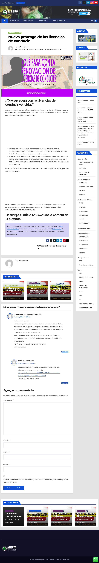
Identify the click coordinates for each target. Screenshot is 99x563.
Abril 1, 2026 (59, 519)
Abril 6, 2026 (35, 519)
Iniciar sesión (59, 21)
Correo (6, 452)
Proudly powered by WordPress (39, 559)
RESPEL (82, 253)
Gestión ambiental (86, 187)
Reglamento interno (86, 304)
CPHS (81, 281)
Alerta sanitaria (58, 511)
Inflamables (83, 240)
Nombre (7, 440)
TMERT (81, 219)
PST (80, 295)
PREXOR (82, 207)
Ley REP (82, 191)
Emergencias (82, 159)
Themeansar (65, 559)
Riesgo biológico (84, 228)
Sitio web (6, 464)
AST (80, 273)
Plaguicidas (83, 245)
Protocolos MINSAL (85, 200)
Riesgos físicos (83, 258)
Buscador (14, 21)
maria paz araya (23, 47)
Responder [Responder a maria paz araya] (65, 383)
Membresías (29, 21)
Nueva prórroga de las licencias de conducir (36, 39)
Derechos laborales (35, 511)
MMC (81, 203)
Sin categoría (9, 511)
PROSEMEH (83, 211)
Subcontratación (85, 308)
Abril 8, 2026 (11, 519)
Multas (81, 291)
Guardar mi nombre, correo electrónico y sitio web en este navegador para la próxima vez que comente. (35, 480)
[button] (92, 21)
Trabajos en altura (86, 265)
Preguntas (44, 21)
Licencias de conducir (15, 32)
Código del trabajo (86, 277)
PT (80, 299)
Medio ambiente (84, 179)
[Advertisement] (37, 131)
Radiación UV (84, 223)
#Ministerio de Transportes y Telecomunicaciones (45, 49)
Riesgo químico (83, 233)
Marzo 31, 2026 (84, 519)
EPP (80, 261)
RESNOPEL (83, 249)
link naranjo (56, 229)
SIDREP (82, 195)
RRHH (80, 270)
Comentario (8, 400)
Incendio (82, 168)
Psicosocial (83, 215)
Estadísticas (32, 282)
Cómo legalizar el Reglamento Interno (85, 119)
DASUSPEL (83, 183)
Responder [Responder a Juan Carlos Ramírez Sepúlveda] (65, 351)
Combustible (84, 236)
